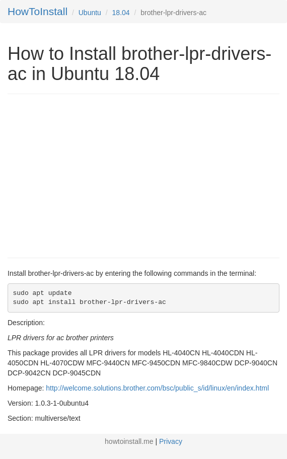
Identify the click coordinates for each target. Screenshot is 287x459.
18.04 (121, 13)
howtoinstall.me (129, 441)
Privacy (170, 441)
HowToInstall (37, 11)
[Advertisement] (92, 174)
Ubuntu (90, 13)
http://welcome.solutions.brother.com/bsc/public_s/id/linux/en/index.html (157, 388)
